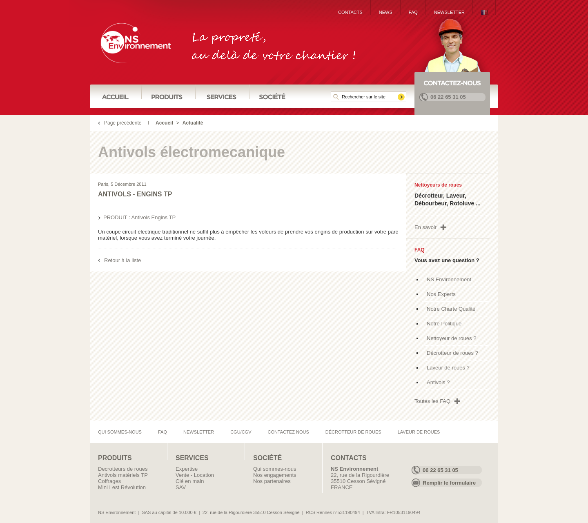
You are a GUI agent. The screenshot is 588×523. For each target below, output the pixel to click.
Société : (272, 96)
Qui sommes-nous (120, 432)
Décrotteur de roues (353, 432)
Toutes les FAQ (432, 401)
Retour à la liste (122, 260)
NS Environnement (449, 279)
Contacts (350, 12)
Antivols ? (438, 382)
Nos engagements (274, 475)
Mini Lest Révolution (122, 487)
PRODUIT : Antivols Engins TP (139, 217)
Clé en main (190, 481)
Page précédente (122, 123)
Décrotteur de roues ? (452, 353)
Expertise (187, 469)
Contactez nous (288, 432)
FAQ (413, 12)
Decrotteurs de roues (122, 469)
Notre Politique (444, 323)
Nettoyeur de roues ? (451, 338)
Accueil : (116, 96)
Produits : (168, 96)
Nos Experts (441, 294)
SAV (181, 487)
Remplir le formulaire (449, 483)
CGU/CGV (240, 432)
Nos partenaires (272, 481)
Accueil (164, 123)
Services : (222, 96)
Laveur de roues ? (448, 368)
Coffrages (109, 481)
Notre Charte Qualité (451, 309)
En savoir (425, 227)
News (385, 12)
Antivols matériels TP (123, 475)
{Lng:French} (484, 12)
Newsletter (449, 12)
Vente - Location (195, 475)
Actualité (193, 123)
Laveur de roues (419, 432)
